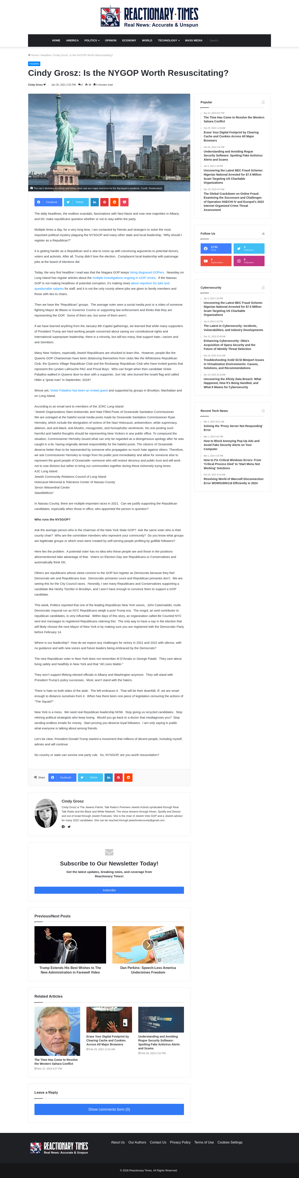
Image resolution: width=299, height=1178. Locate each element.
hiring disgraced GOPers (147, 272)
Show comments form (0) (109, 1109)
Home (56, 40)
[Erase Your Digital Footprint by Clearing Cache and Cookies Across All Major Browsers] (109, 1020)
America (72, 40)
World (147, 40)
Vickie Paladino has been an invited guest (79, 390)
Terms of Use (204, 1142)
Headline (45, 55)
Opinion (110, 40)
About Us (118, 1142)
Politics (91, 40)
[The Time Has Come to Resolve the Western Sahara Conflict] (57, 1031)
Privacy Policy (180, 1142)
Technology (167, 40)
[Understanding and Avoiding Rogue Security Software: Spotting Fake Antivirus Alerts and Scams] (161, 1020)
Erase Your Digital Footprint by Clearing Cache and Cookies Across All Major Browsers (107, 1040)
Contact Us (158, 1142)
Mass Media (193, 40)
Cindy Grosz (35, 84)
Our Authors (137, 1142)
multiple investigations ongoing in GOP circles (124, 277)
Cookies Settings (230, 1142)
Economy (129, 40)
